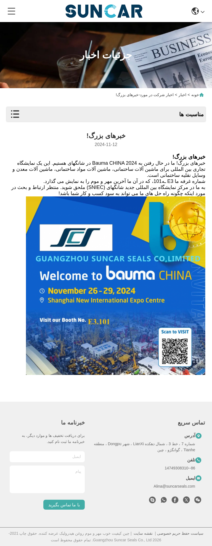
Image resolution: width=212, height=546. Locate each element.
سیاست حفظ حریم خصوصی (180, 533)
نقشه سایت (143, 533)
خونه (195, 95)
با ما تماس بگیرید (64, 504)
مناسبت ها (191, 114)
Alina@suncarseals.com (174, 486)
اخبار (182, 95)
